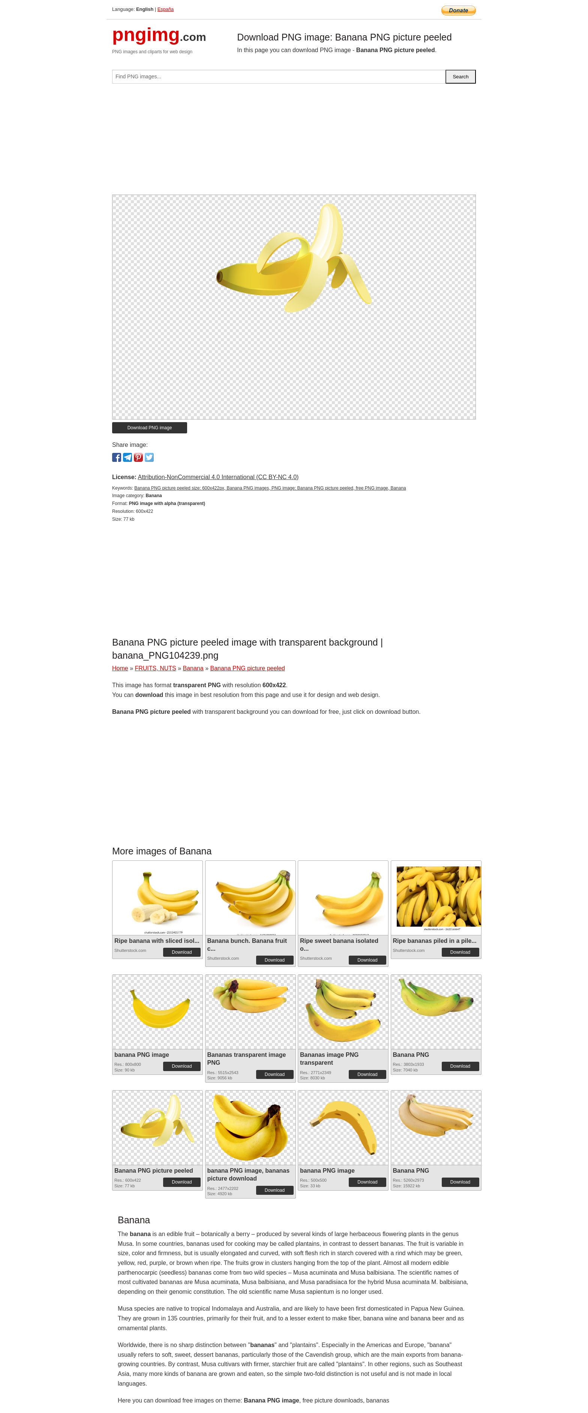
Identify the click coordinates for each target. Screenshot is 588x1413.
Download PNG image (150, 427)
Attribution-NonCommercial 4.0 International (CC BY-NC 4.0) (218, 477)
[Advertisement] (294, 142)
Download (182, 952)
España (166, 9)
